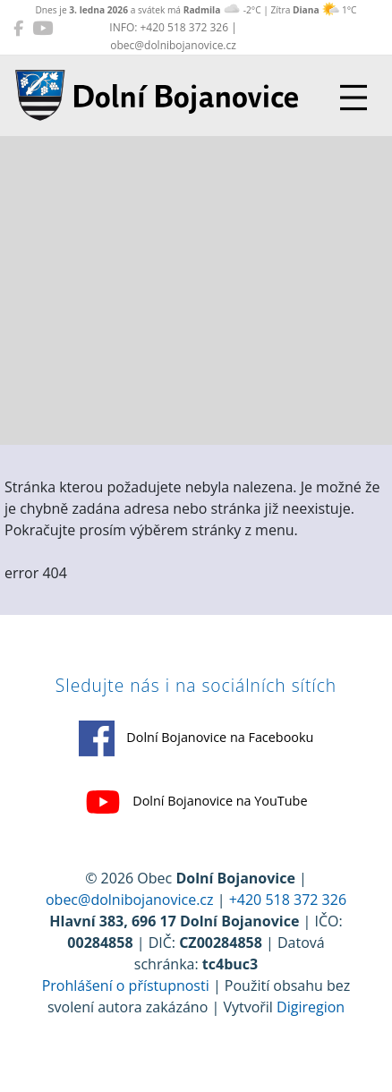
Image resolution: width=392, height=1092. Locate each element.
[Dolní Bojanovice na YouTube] (42, 27)
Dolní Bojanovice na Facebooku (196, 738)
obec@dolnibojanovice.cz (130, 899)
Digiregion (311, 1007)
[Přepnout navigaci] (353, 98)
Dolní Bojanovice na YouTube (196, 802)
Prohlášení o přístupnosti (125, 985)
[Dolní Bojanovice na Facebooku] (18, 27)
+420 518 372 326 (287, 899)
